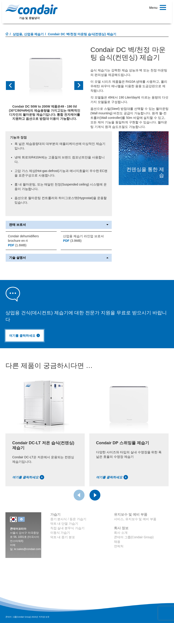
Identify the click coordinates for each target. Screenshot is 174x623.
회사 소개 (121, 532)
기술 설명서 (58, 257)
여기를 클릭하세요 (24, 335)
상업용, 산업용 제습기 (28, 34)
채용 (117, 541)
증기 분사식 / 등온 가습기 (68, 519)
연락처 (118, 546)
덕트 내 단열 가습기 (64, 523)
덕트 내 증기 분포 (62, 537)
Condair (31, 9)
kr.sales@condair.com (27, 549)
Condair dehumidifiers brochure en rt (23, 238)
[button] (11, 85)
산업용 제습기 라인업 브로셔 (83, 236)
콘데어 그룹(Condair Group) (134, 537)
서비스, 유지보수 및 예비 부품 (135, 519)
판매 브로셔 (58, 224)
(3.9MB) (72, 240)
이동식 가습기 (60, 532)
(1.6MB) (17, 245)
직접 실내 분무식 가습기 (67, 528)
